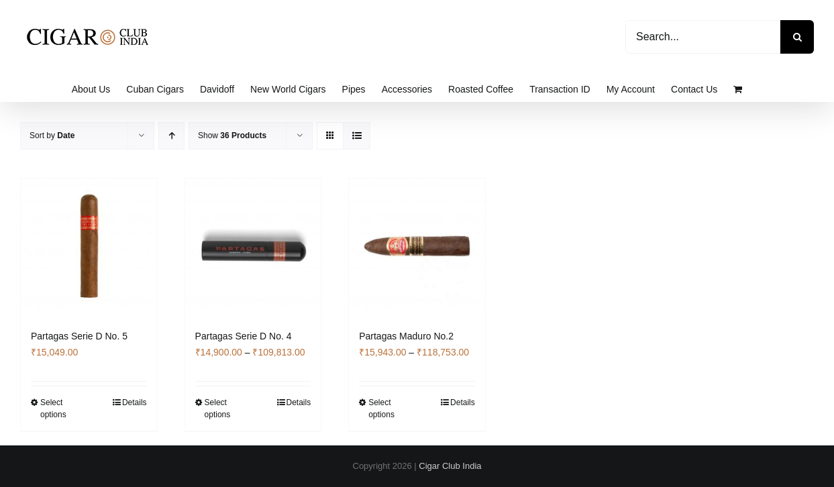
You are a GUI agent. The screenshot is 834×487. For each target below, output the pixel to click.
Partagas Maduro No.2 (406, 336)
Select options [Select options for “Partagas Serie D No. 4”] (218, 408)
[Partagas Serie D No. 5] (89, 246)
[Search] (797, 37)
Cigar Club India (450, 466)
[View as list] (357, 136)
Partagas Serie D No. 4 (243, 336)
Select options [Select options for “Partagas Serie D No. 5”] (53, 408)
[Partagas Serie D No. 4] (253, 246)
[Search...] (702, 37)
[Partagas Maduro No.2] (417, 246)
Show (232, 135)
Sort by (52, 135)
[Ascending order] (171, 136)
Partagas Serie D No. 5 (79, 336)
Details (134, 402)
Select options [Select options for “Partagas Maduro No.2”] (381, 408)
